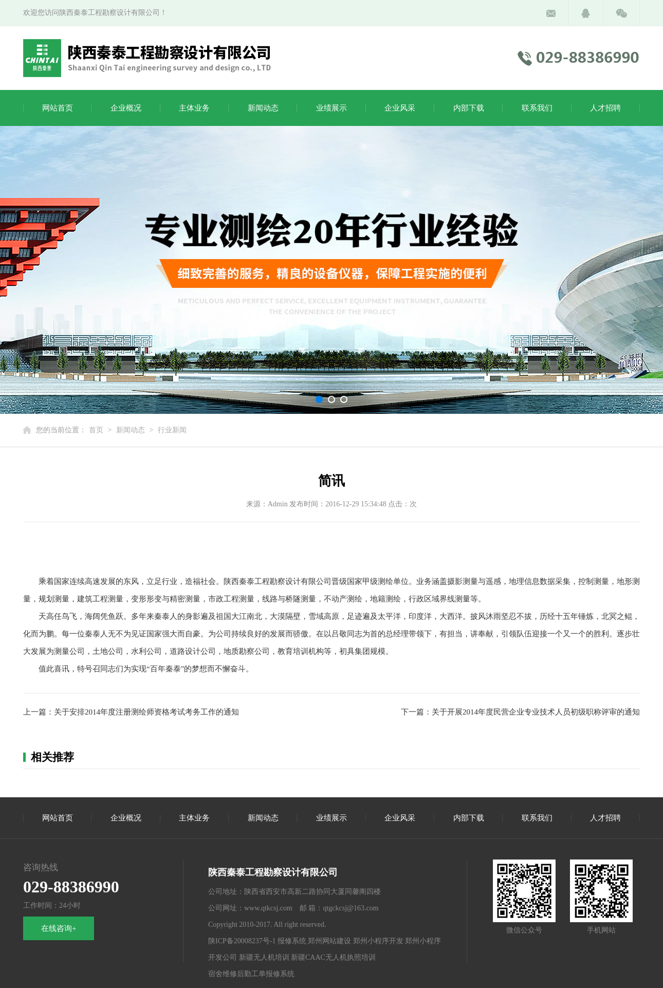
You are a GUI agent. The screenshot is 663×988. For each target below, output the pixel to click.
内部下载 (468, 108)
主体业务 (194, 108)
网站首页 (57, 108)
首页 (96, 430)
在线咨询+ (58, 928)
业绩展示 (331, 108)
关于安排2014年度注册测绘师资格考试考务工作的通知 (146, 712)
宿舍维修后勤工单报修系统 (251, 974)
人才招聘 (605, 108)
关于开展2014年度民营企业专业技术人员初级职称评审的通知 (536, 712)
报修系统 (292, 941)
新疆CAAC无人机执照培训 (333, 957)
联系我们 (537, 108)
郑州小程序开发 (378, 941)
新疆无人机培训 (264, 957)
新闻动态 (263, 108)
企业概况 (125, 108)
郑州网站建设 (329, 941)
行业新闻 (172, 430)
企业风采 (399, 108)
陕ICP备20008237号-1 (241, 941)
